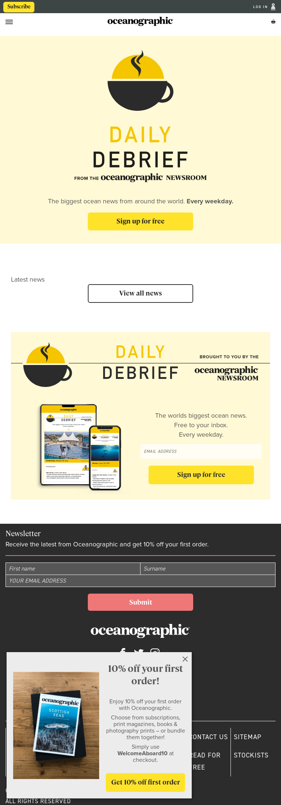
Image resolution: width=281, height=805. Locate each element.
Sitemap (248, 737)
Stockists (251, 755)
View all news (140, 293)
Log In (261, 6)
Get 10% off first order (145, 782)
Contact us (208, 737)
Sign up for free (140, 221)
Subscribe (18, 6)
